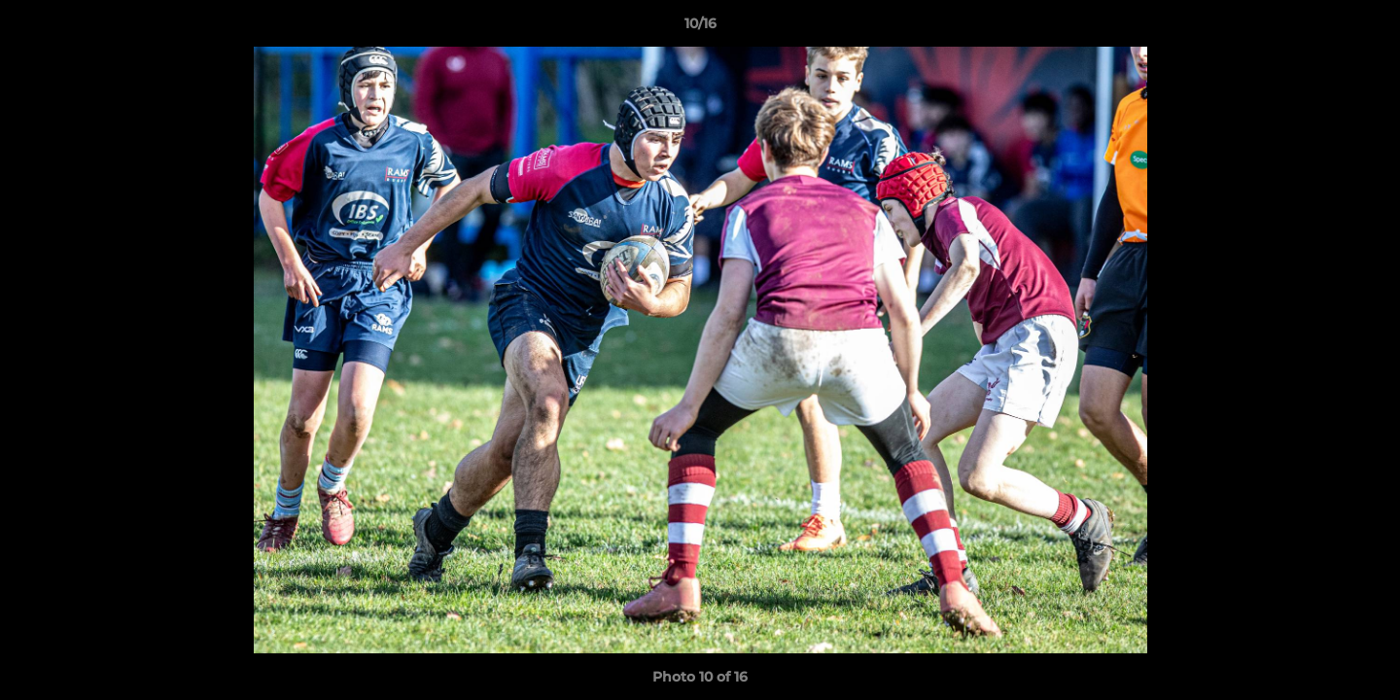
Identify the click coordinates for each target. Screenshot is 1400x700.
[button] (1365, 28)
